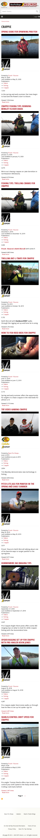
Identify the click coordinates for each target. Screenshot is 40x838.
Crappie (6, 88)
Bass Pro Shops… (14, 453)
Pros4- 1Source (13, 75)
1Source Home (5, 21)
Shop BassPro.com (4, 7)
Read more (5, 102)
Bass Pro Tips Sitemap (25, 829)
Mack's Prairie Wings (29, 814)
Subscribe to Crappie (2, 799)
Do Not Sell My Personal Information (14, 826)
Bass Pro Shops (8, 814)
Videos (5, 83)
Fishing (5, 85)
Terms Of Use (32, 826)
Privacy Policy (12, 829)
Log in (36, 16)
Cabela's (18, 814)
